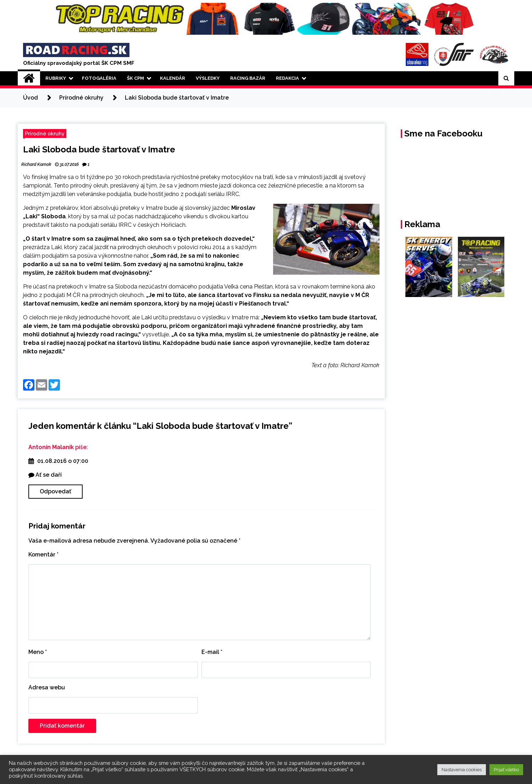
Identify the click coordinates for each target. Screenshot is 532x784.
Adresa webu (46, 687)
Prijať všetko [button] (506, 769)
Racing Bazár (247, 78)
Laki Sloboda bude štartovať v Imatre (99, 149)
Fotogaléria (99, 78)
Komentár (43, 554)
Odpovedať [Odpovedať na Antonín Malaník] (55, 491)
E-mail (211, 652)
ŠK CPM (135, 78)
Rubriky (55, 78)
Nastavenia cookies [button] (462, 769)
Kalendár (172, 78)
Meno (37, 652)
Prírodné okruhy (45, 133)
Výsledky (208, 78)
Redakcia (287, 78)
